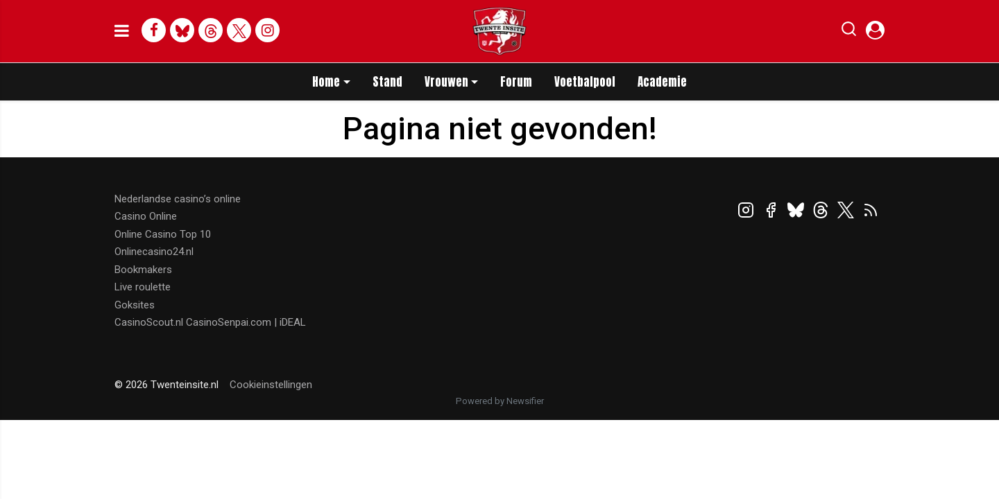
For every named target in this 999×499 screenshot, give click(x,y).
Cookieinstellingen (271, 384)
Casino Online (145, 216)
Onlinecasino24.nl (154, 251)
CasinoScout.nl (148, 322)
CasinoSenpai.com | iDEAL (246, 322)
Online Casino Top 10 (162, 234)
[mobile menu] (121, 31)
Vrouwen (446, 82)
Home (326, 82)
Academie (662, 82)
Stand (387, 82)
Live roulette (142, 287)
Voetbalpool (584, 82)
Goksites (134, 305)
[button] (848, 32)
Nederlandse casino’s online (177, 199)
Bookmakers (143, 269)
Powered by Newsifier (500, 401)
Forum (516, 82)
